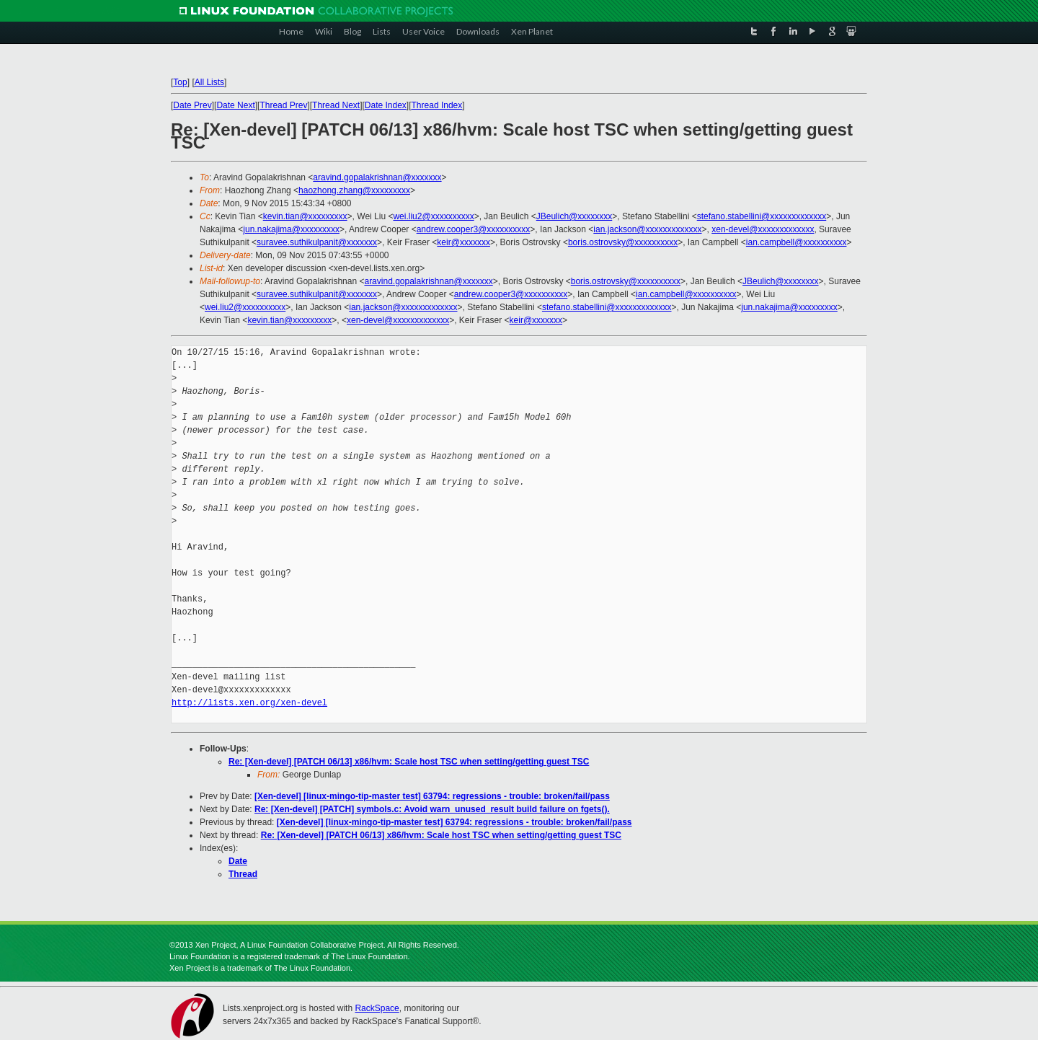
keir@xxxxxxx (463, 242)
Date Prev (192, 105)
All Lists (209, 82)
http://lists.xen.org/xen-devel (249, 703)
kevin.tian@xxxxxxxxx (305, 216)
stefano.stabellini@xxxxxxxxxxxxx (762, 216)
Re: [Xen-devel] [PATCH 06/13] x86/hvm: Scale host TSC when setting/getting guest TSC (409, 762)
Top (180, 82)
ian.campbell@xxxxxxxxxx (796, 242)
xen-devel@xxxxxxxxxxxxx (762, 229)
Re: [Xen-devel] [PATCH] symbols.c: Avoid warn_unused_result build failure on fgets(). (432, 809)
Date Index (386, 105)
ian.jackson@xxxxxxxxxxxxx (647, 229)
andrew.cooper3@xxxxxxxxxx (474, 229)
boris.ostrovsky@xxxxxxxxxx (623, 242)
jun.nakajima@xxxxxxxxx (291, 229)
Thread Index (437, 105)
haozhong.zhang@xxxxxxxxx (354, 190)
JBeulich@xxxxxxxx (574, 216)
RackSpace (377, 1008)
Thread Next (336, 105)
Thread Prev (283, 105)
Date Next (235, 105)
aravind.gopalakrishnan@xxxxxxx (377, 177)
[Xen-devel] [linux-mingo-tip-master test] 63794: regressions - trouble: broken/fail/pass (432, 796)
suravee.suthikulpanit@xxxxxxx (317, 242)
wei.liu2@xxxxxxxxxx (433, 216)
